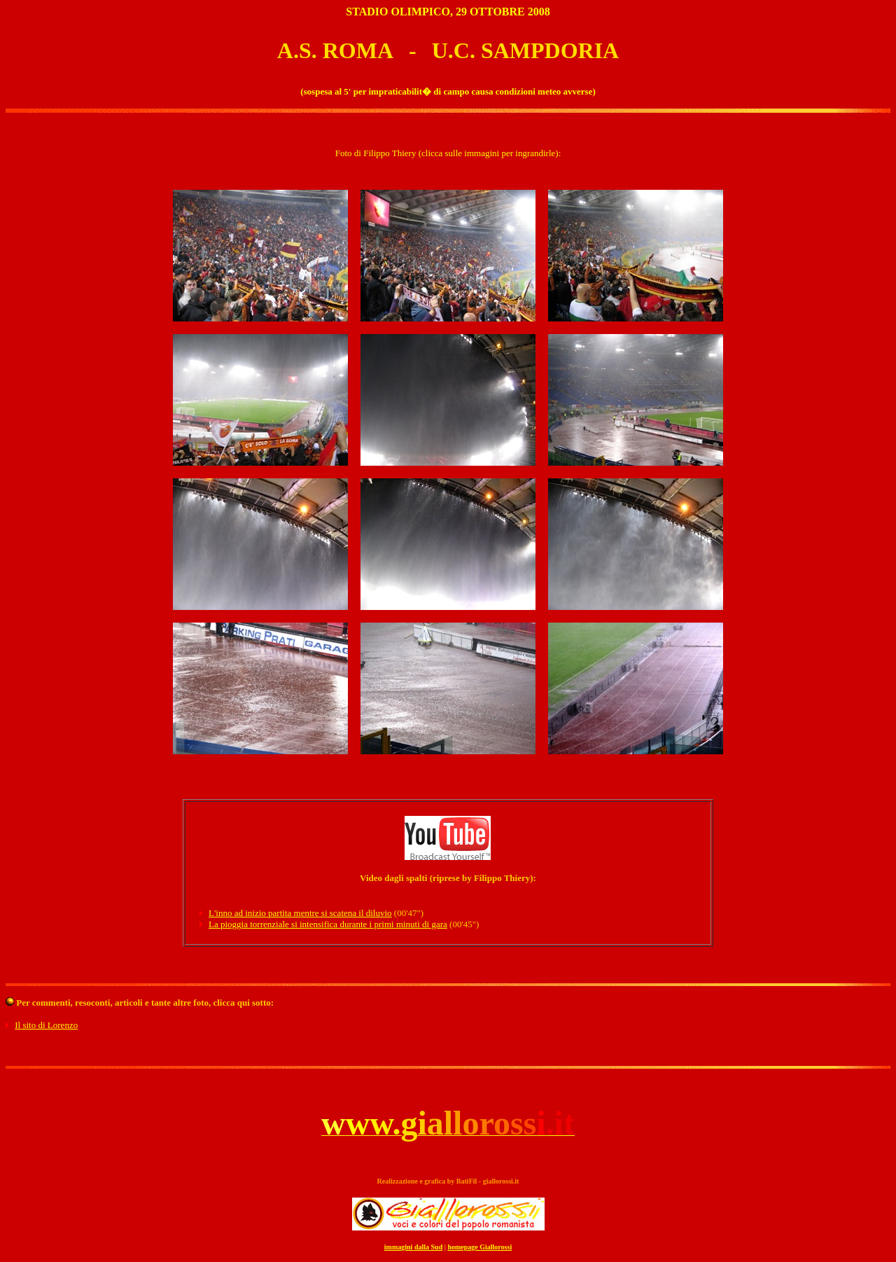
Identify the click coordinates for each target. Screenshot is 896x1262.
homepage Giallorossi (479, 1247)
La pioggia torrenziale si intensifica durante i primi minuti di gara (328, 924)
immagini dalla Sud (413, 1247)
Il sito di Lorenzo (46, 1025)
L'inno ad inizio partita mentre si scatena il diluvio (300, 913)
